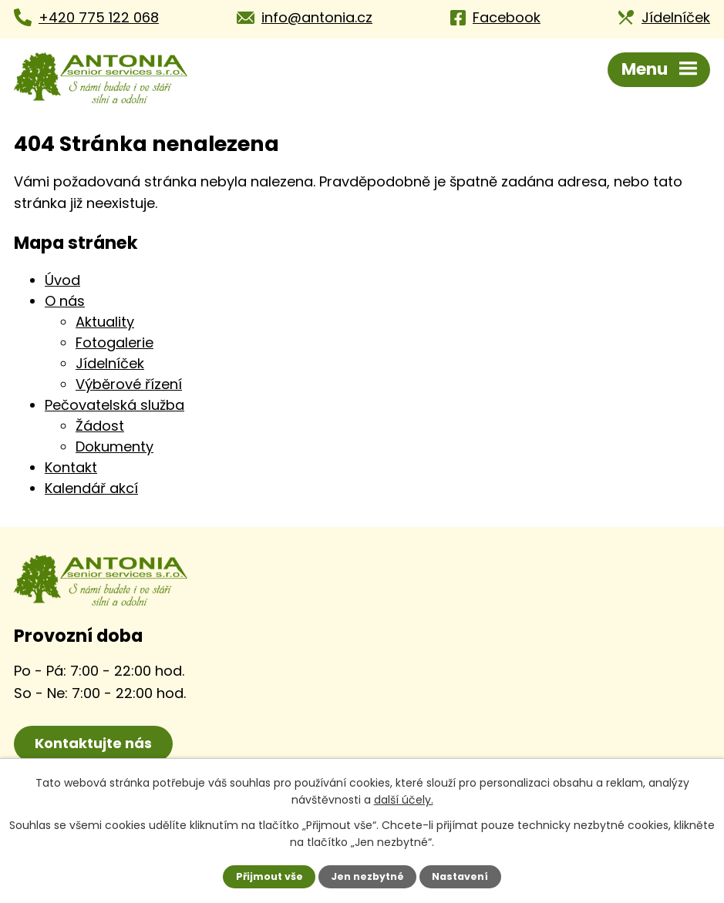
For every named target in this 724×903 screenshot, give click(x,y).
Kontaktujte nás (93, 743)
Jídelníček (110, 363)
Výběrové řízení (129, 384)
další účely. (403, 799)
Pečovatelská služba (114, 405)
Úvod (62, 280)
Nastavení (460, 876)
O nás (65, 301)
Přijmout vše (269, 876)
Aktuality (105, 321)
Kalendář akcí (91, 488)
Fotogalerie (114, 342)
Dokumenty (114, 446)
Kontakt (71, 467)
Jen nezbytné (367, 876)
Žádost (100, 425)
